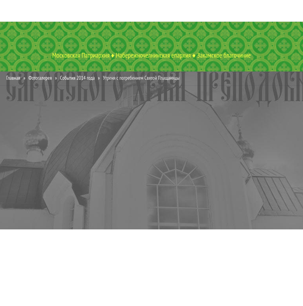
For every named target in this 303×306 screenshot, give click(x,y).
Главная (13, 78)
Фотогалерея (40, 78)
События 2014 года (77, 78)
